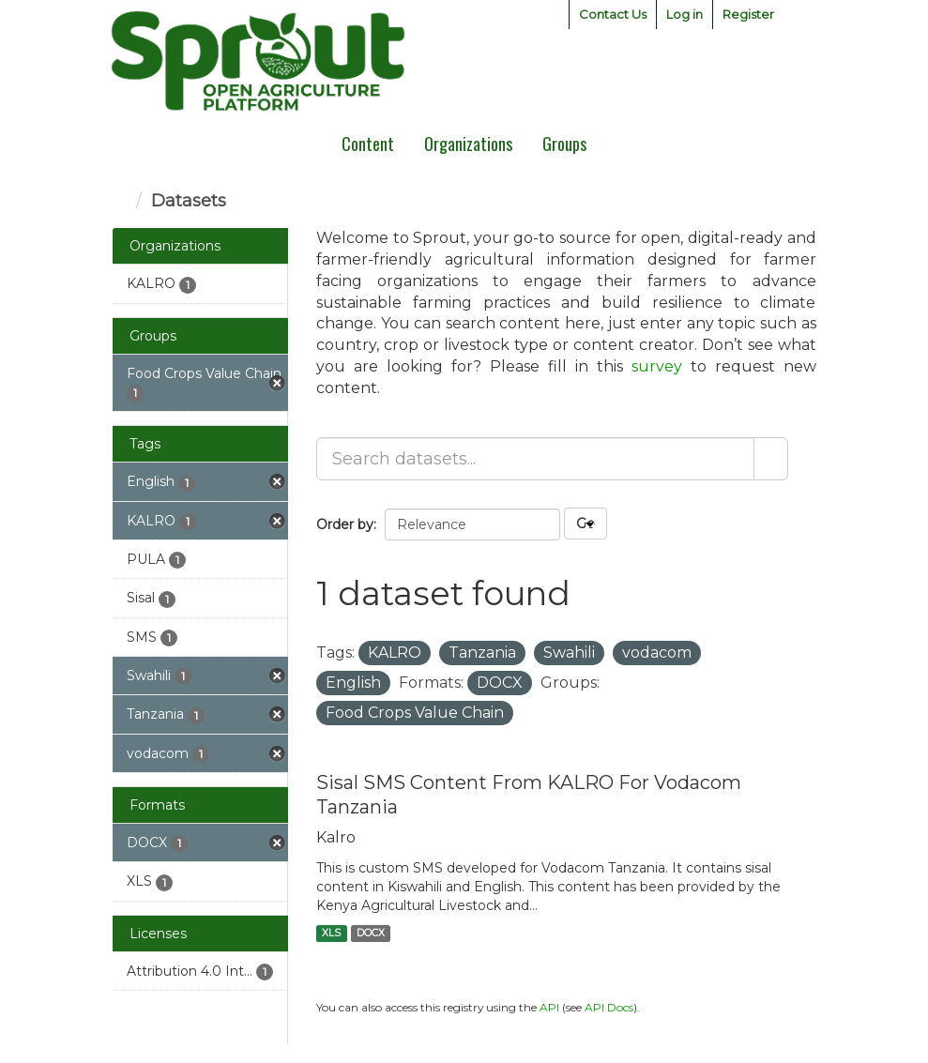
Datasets (188, 200)
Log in (684, 14)
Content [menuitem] (368, 143)
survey (656, 366)
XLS (331, 933)
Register (748, 14)
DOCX (371, 933)
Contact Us (613, 14)
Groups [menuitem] (564, 143)
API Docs (609, 1007)
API (549, 1007)
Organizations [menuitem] (468, 143)
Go (585, 523)
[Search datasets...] (535, 458)
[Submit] (770, 458)
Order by (344, 524)
